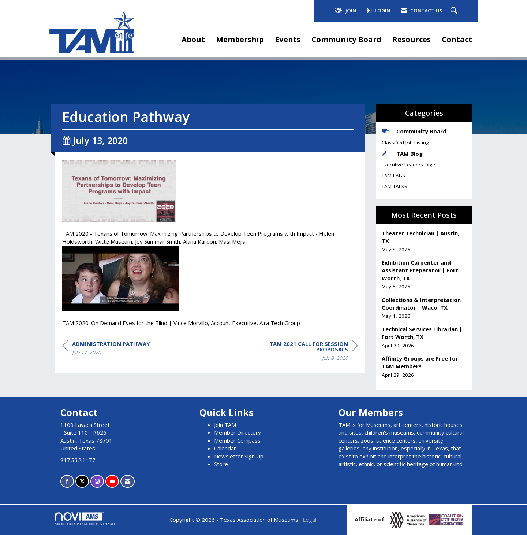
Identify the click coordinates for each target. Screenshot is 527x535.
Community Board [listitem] (414, 131)
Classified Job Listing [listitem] (405, 142)
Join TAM (225, 424)
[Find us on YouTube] (112, 481)
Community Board (346, 39)
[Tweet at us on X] (82, 481)
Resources (411, 39)
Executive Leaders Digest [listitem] (410, 164)
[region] (303, 352)
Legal (309, 519)
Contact (457, 39)
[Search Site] (455, 11)
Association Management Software (85, 518)
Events (287, 39)
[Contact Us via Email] (127, 481)
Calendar (225, 448)
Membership (240, 39)
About (193, 39)
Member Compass (237, 440)
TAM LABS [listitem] (393, 175)
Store (221, 464)
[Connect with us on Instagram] (97, 481)
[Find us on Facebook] (67, 481)
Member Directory (237, 432)
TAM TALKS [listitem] (394, 186)
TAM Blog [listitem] (402, 153)
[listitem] (424, 241)
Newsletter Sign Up (239, 456)
